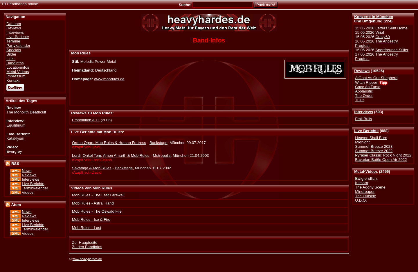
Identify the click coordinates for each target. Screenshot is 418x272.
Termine (13, 41)
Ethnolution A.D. (86, 120)
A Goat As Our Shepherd (376, 78)
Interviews (363, 112)
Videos (27, 192)
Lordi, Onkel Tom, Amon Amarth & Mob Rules (110, 155)
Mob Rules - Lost (86, 227)
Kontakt (12, 80)
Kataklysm (15, 138)
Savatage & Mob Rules (91, 168)
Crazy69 (382, 37)
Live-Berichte (366, 131)
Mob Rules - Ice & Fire (91, 219)
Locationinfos (17, 67)
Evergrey (14, 151)
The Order (363, 95)
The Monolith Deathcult (26, 112)
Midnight (362, 142)
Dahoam (13, 24)
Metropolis (162, 155)
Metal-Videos (366, 171)
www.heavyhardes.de (87, 259)
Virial (379, 32)
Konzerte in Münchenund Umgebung (373, 19)
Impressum (16, 76)
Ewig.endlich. (366, 178)
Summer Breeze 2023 (373, 146)
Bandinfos (15, 63)
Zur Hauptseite (84, 242)
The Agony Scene (370, 187)
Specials (13, 50)
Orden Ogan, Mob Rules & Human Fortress (109, 143)
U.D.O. (361, 200)
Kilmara (361, 183)
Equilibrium (16, 125)
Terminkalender (35, 188)
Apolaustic (364, 91)
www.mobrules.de (109, 79)
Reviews (362, 71)
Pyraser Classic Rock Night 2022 (383, 155)
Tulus (359, 100)
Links (10, 58)
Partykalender (18, 45)
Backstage (158, 143)
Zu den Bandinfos (87, 247)
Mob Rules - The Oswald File (97, 211)
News (26, 170)
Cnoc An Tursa (367, 87)
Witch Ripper (366, 82)
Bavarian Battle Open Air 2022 (381, 159)
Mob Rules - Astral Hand (93, 203)
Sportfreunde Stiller (391, 50)
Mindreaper (364, 191)
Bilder (11, 54)
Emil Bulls (363, 119)
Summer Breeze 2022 (373, 151)
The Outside (365, 196)
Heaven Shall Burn (371, 138)
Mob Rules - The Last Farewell (98, 195)
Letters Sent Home (391, 28)
